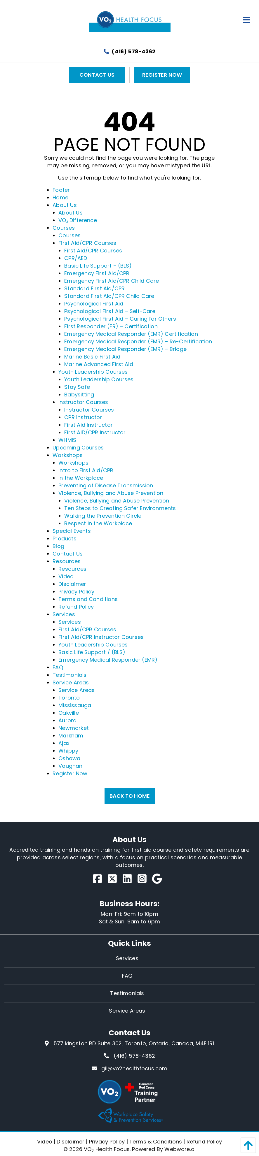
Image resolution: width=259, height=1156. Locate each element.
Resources (67, 561)
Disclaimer (72, 584)
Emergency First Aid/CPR (96, 273)
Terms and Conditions (88, 599)
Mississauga (74, 705)
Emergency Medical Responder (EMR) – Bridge (125, 349)
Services (64, 614)
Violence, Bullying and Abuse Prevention (110, 493)
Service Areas (71, 682)
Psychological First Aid (93, 303)
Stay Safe (77, 387)
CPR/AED (75, 258)
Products (64, 538)
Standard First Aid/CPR (94, 288)
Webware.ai (180, 1149)
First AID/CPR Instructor (95, 432)
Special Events (72, 531)
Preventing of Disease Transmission (105, 485)
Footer (61, 190)
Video (66, 576)
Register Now (162, 74)
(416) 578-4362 (129, 51)
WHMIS (67, 440)
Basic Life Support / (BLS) (91, 652)
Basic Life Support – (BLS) (98, 265)
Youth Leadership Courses (93, 371)
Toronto (69, 697)
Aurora (67, 720)
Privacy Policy (76, 591)
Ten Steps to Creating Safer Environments (120, 508)
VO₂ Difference (77, 220)
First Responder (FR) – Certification (110, 326)
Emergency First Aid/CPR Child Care (111, 280)
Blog (58, 546)
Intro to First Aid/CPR (85, 470)
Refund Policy (76, 606)
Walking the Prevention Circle (102, 515)
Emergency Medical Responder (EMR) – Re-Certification (138, 341)
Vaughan (70, 766)
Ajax (63, 743)
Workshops (68, 455)
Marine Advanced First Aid (98, 364)
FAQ (58, 667)
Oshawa (69, 758)
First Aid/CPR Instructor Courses (101, 637)
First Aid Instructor (88, 424)
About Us (65, 205)
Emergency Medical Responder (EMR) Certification (131, 334)
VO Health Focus (107, 1149)
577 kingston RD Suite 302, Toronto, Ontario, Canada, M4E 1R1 (133, 1043)
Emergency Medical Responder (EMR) (107, 659)
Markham (70, 735)
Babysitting (79, 394)
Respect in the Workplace (98, 523)
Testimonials (69, 675)
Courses (64, 227)
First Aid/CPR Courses (87, 243)
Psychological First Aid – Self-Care (109, 311)
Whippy (68, 750)
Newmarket (73, 728)
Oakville (68, 712)
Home (60, 197)
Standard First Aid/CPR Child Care (109, 296)
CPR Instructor (83, 417)
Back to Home (129, 796)
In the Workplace (80, 478)
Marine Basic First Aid (92, 356)
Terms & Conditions (155, 1141)
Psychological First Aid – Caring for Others (120, 318)
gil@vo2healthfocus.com (134, 1068)
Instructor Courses (83, 402)
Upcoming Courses (78, 447)
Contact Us (96, 74)
